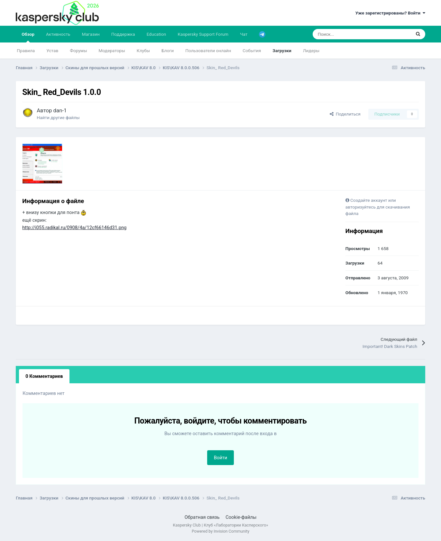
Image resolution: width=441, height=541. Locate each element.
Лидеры (311, 50)
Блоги (167, 50)
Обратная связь (202, 517)
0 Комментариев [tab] (44, 376)
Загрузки (281, 50)
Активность (58, 34)
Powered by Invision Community (220, 531)
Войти (220, 458)
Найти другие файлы (58, 117)
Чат (243, 34)
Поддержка (123, 34)
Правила (26, 50)
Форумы (78, 50)
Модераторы (112, 50)
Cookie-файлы (240, 517)
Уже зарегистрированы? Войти (390, 12)
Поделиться (345, 114)
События (252, 50)
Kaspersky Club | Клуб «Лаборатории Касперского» (220, 525)
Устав (52, 50)
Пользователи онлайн (208, 50)
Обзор (28, 37)
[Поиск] (345, 34)
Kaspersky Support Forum (203, 34)
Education (156, 34)
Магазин (90, 34)
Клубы (143, 50)
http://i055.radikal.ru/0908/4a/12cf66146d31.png (74, 227)
